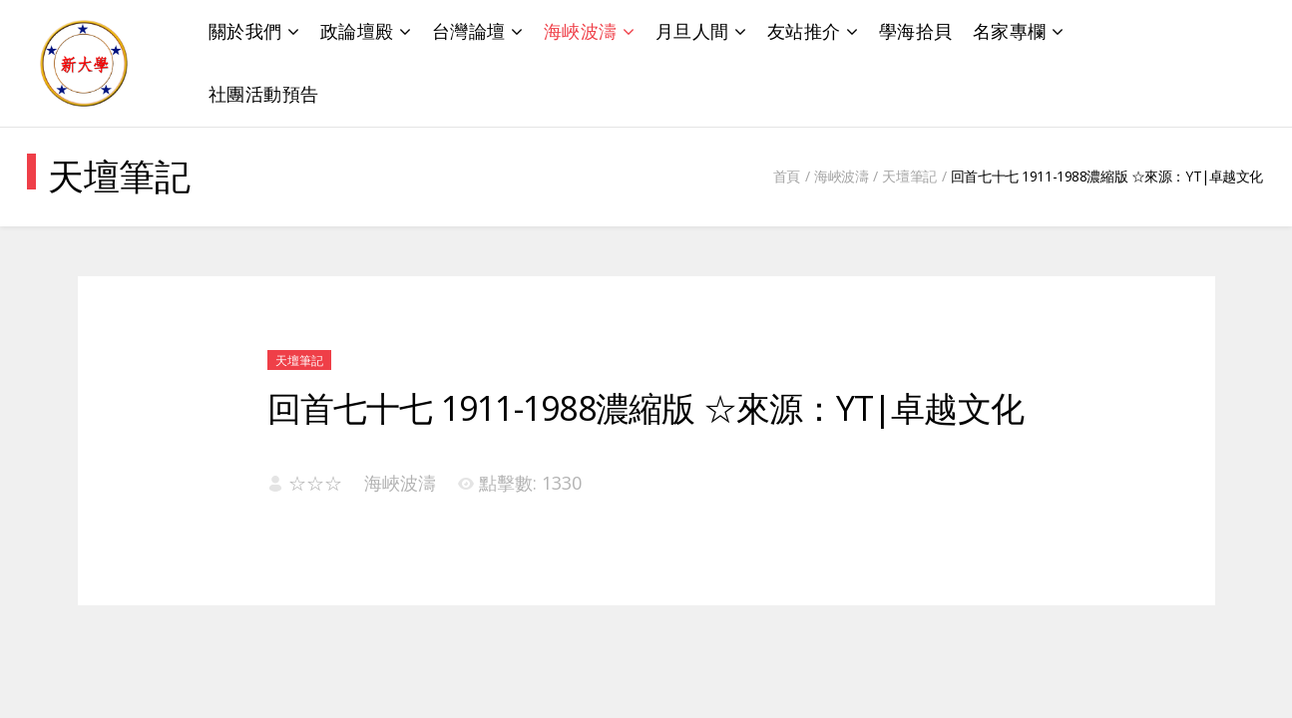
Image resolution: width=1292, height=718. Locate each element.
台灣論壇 (469, 31)
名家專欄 (1010, 31)
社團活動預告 (264, 94)
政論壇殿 (357, 31)
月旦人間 (692, 31)
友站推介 (804, 31)
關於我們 (245, 31)
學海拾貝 (916, 31)
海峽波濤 (581, 31)
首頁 (786, 176)
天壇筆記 (909, 176)
